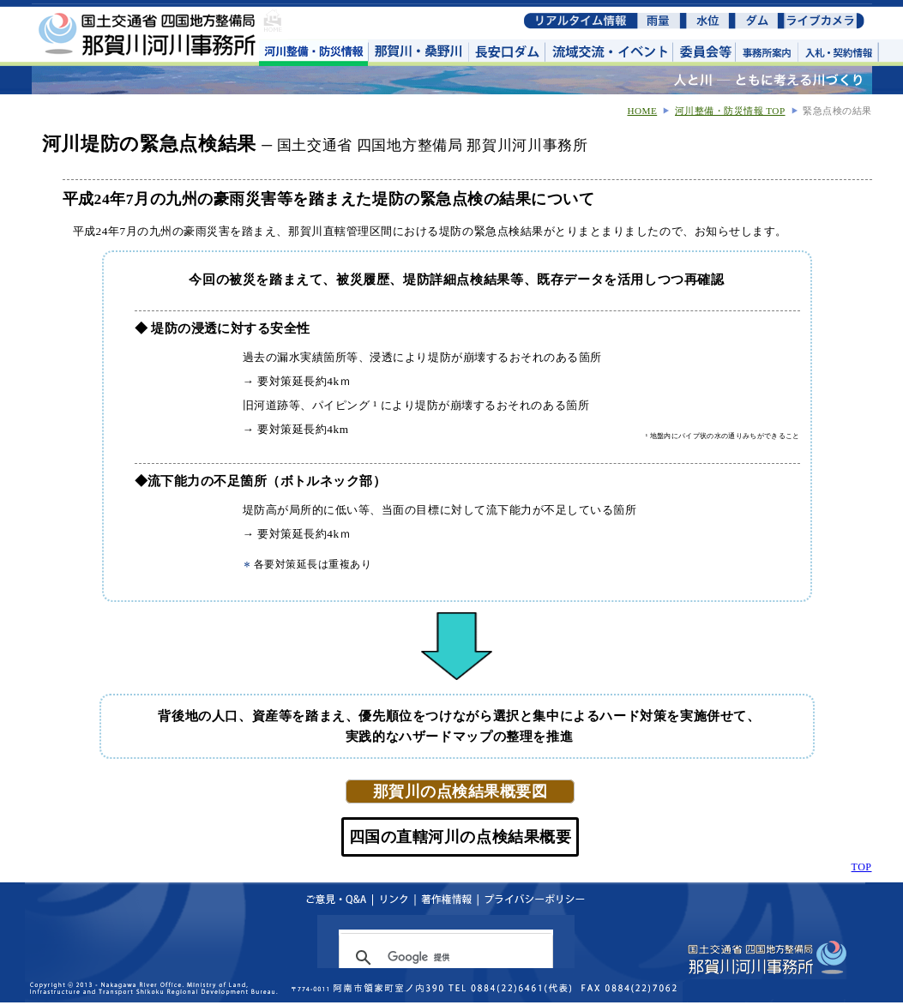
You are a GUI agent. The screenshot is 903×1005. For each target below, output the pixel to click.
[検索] (443, 958)
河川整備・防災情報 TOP (730, 110)
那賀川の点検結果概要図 (460, 791)
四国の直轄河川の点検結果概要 (460, 837)
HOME (642, 110)
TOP (862, 867)
